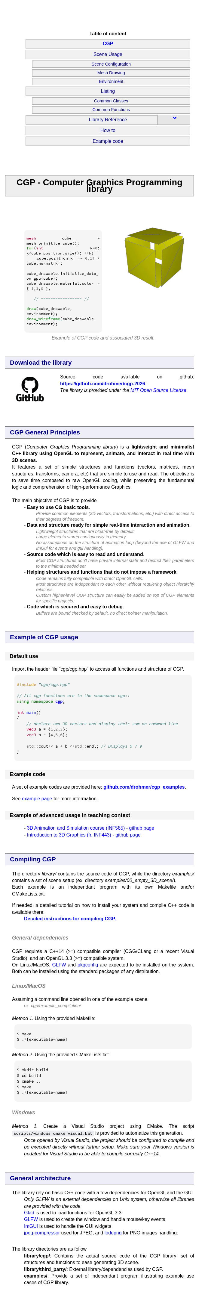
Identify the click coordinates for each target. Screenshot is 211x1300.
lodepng (113, 1232)
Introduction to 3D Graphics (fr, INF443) (69, 834)
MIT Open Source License (158, 390)
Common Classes (111, 101)
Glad (29, 1212)
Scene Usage (107, 54)
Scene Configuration (111, 64)
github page (141, 828)
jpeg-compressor (42, 1232)
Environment (111, 81)
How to (107, 130)
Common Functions (111, 109)
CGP (108, 43)
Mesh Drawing (111, 72)
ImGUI (31, 1225)
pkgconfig (88, 964)
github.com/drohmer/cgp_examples (144, 787)
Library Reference (108, 119)
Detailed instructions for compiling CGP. (70, 918)
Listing (108, 91)
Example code (108, 141)
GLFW (59, 964)
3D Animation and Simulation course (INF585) (76, 828)
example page (37, 798)
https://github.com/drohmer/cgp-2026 (102, 383)
